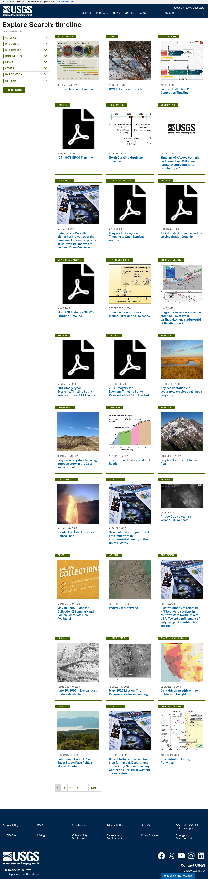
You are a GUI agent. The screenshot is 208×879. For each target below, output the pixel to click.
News (116, 13)
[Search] (202, 13)
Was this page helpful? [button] (178, 875)
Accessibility (10, 825)
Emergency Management (184, 837)
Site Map (146, 825)
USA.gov (42, 835)
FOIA (40, 825)
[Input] (184, 13)
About (144, 13)
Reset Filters (14, 89)
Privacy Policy (115, 825)
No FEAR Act (10, 835)
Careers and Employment (114, 837)
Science (87, 13)
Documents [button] (13, 56)
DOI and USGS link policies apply (187, 827)
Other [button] (9, 68)
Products (102, 13)
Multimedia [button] (13, 49)
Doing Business (150, 835)
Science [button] (11, 37)
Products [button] (12, 43)
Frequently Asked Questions (188, 7)
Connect (130, 13)
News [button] (9, 62)
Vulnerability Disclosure (80, 837)
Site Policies (79, 825)
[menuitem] (86, 11)
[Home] (17, 15)
